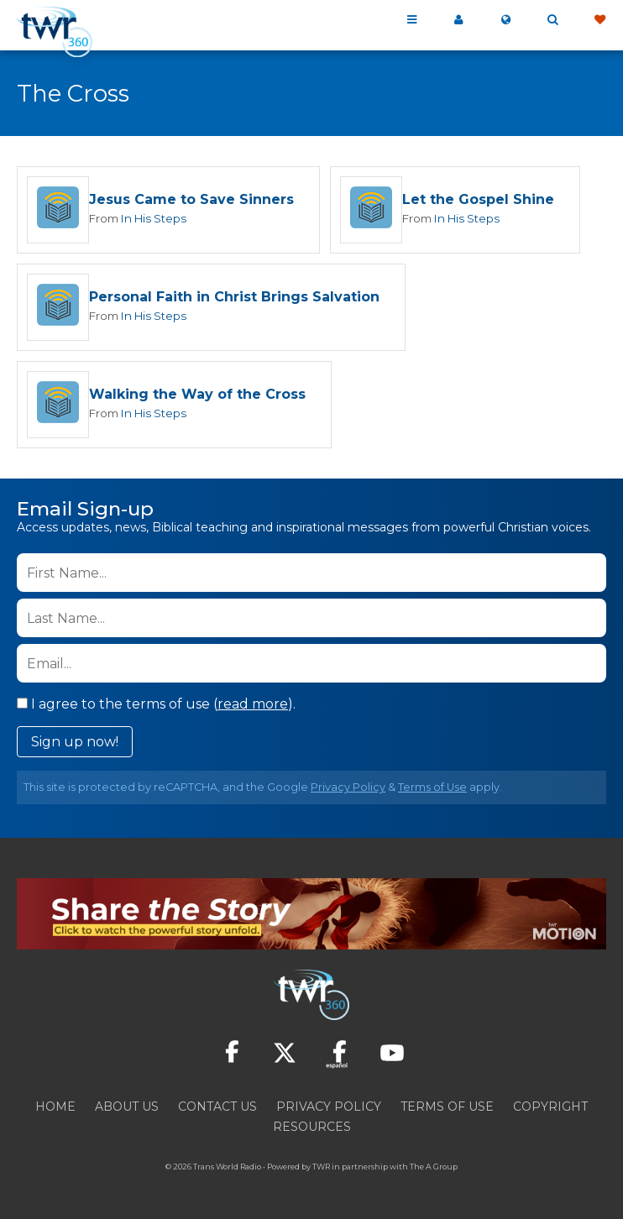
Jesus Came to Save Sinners (191, 200)
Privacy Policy (348, 789)
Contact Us (217, 1108)
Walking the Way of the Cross (197, 397)
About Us (127, 1108)
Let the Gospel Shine (478, 200)
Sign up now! (74, 744)
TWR (321, 1168)
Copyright (550, 1108)
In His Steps (153, 218)
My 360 (458, 20)
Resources (312, 1128)
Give (599, 20)
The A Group (434, 1168)
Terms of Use (432, 789)
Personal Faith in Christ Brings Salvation (234, 298)
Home (55, 1108)
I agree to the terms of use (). (156, 706)
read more (252, 706)
